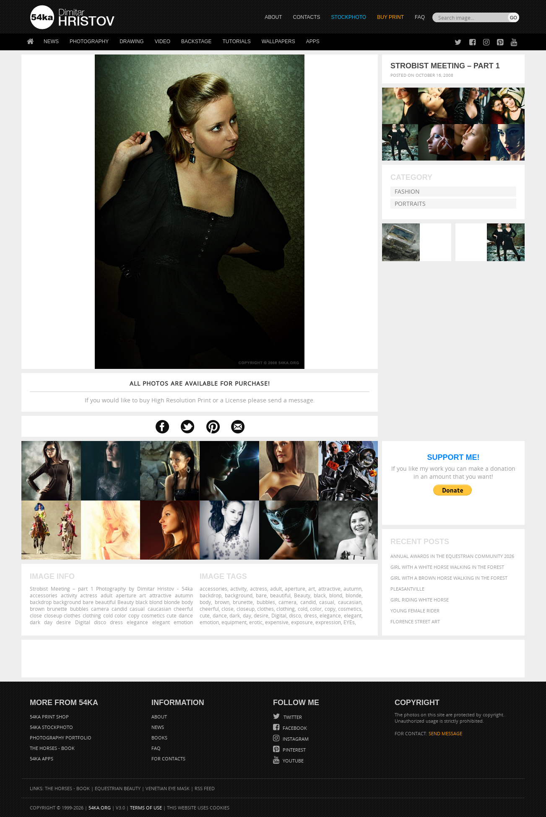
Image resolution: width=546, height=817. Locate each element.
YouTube (292, 760)
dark (234, 615)
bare (261, 595)
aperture (295, 588)
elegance (330, 615)
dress (310, 615)
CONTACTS (306, 17)
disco (295, 615)
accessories (213, 588)
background (238, 595)
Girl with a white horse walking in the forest (447, 567)
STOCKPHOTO (349, 17)
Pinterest (293, 750)
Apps (313, 41)
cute (205, 615)
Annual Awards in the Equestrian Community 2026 (452, 556)
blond (335, 595)
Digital (278, 615)
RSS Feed (205, 788)
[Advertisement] (274, 658)
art (311, 588)
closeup (246, 608)
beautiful (280, 595)
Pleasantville (407, 589)
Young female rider (414, 610)
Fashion (407, 191)
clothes (265, 608)
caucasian (349, 602)
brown (222, 602)
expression (328, 622)
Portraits (410, 203)
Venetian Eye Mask (168, 788)
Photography (89, 41)
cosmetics (349, 608)
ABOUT (273, 17)
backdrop (210, 595)
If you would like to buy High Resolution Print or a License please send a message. (199, 391)
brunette (243, 602)
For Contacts (168, 758)
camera (287, 602)
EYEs (349, 622)
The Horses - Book (52, 748)
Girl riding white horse (419, 600)
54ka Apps (41, 758)
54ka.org (99, 807)
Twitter (292, 717)
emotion (209, 622)
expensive (277, 622)
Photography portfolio (60, 737)
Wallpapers (278, 41)
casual (326, 602)
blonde (353, 595)
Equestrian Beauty (117, 788)
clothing (285, 608)
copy (330, 608)
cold (302, 608)
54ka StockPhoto (51, 727)
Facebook (294, 728)
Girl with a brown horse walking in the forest (448, 578)
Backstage (196, 41)
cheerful (209, 608)
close (227, 608)
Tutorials (237, 41)
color (316, 608)
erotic (256, 622)
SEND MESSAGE (445, 733)
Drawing (132, 41)
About (159, 716)
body (205, 602)
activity (238, 588)
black (320, 595)
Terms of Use (146, 807)
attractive (329, 588)
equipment (234, 622)
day (247, 615)
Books (159, 737)
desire (261, 615)
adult (276, 588)
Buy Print (390, 17)
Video (162, 41)
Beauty (302, 595)
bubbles (266, 602)
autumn (352, 588)
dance (220, 615)
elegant (352, 615)
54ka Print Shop (49, 716)
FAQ (420, 17)
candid (308, 602)
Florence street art (415, 621)
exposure (302, 622)
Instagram (295, 739)
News (51, 41)
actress (258, 588)
